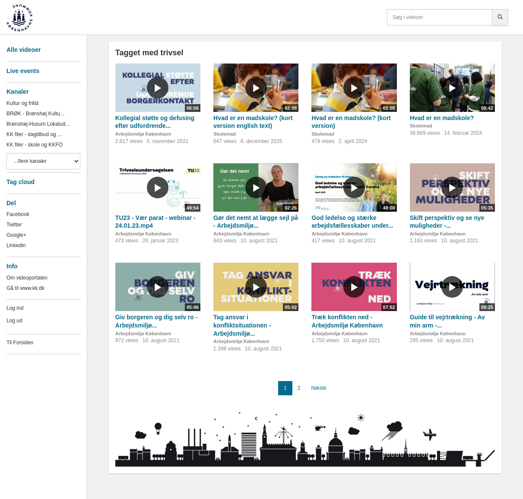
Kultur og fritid (22, 103)
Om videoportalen (27, 278)
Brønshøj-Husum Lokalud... (38, 124)
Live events (22, 70)
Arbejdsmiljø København (143, 134)
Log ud (14, 321)
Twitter (14, 225)
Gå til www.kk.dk (25, 288)
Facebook (17, 214)
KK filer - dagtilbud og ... (34, 134)
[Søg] (500, 17)
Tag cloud (20, 181)
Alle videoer (23, 49)
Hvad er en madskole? (442, 117)
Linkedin (16, 245)
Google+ (16, 235)
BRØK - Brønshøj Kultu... (35, 114)
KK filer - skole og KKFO (34, 145)
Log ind (14, 308)
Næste (318, 388)
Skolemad (224, 134)
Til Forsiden (19, 343)
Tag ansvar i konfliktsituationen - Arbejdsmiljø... (242, 325)
